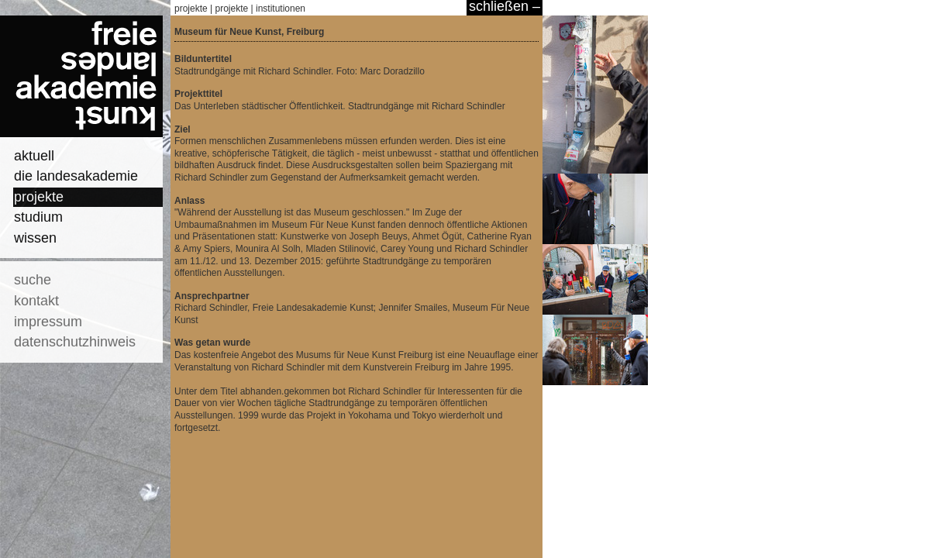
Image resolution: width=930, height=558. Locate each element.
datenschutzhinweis (75, 342)
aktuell (34, 156)
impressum (48, 321)
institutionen (280, 8)
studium (38, 217)
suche (32, 280)
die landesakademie (76, 176)
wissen (35, 238)
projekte (39, 197)
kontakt (36, 300)
